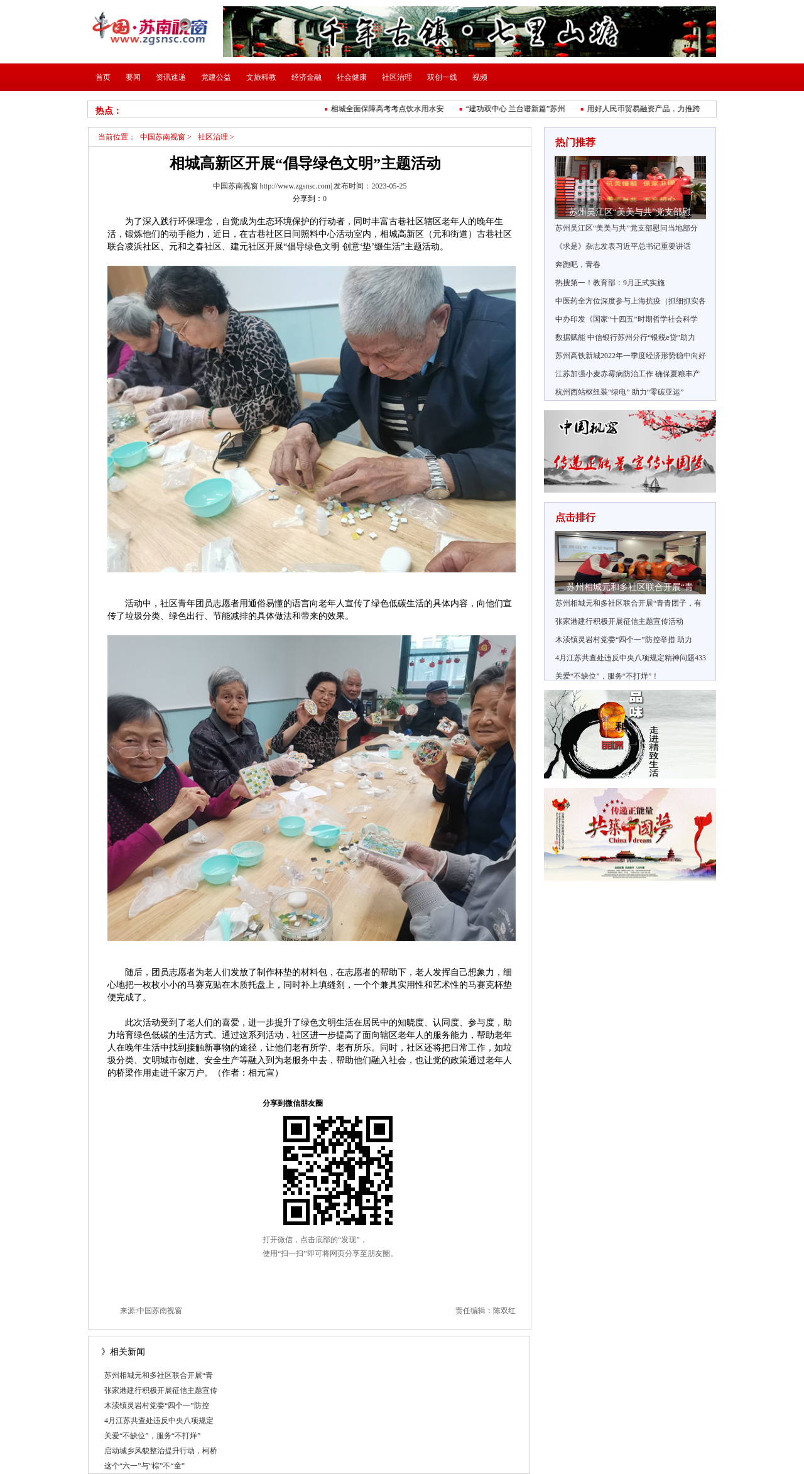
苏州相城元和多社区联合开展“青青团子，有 (628, 603)
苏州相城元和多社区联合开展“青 (158, 1375)
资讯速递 (171, 77)
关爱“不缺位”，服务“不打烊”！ (607, 676)
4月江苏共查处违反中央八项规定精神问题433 (630, 657)
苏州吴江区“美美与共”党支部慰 (630, 212)
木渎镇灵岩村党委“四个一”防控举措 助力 (623, 639)
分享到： (308, 198)
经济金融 (306, 77)
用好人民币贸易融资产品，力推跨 (646, 108)
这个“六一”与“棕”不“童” (144, 1465)
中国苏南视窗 (162, 137)
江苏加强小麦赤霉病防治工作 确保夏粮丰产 (627, 373)
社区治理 (397, 77)
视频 (479, 77)
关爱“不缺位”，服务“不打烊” (152, 1435)
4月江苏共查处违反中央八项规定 (159, 1420)
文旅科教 (261, 77)
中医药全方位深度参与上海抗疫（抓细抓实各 (630, 301)
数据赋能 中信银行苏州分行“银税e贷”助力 (625, 337)
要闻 (133, 77)
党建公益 (216, 77)
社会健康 (352, 77)
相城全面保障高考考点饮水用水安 (390, 108)
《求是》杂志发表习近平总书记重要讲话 (623, 246)
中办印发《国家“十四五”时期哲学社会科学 (626, 319)
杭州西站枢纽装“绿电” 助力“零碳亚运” (619, 392)
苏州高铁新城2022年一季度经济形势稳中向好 (630, 355)
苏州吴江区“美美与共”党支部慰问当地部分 (626, 228)
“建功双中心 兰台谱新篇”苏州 (518, 108)
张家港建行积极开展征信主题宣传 (160, 1390)
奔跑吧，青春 (577, 264)
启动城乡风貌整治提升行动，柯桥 (160, 1450)
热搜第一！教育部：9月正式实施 (610, 282)
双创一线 (442, 77)
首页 (103, 77)
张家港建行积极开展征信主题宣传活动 (619, 621)
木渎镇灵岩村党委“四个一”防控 (156, 1405)
